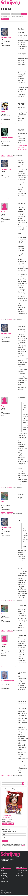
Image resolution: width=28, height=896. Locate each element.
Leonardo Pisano (7, 137)
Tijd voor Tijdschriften (6, 892)
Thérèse (4, 212)
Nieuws (2, 870)
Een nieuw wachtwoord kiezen (17, 16)
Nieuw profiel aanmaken (5, 16)
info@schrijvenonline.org (8, 859)
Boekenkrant (4, 889)
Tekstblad (3, 890)
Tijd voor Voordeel (5, 894)
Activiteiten (4, 873)
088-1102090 (4, 861)
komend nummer (7, 817)
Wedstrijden (4, 875)
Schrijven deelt (4, 881)
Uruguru (4, 406)
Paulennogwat (6, 37)
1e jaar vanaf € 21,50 (8, 823)
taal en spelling (13, 26)
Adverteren (4, 880)
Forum (2, 872)
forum (6, 26)
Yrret (2, 501)
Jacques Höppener (7, 680)
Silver (3, 112)
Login (2, 124)
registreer (9, 124)
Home (2, 26)
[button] (5, 19)
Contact (3, 878)
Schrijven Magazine (6, 877)
